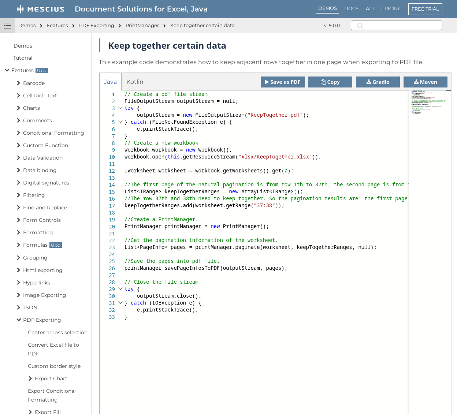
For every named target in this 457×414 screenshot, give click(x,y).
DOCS (351, 8)
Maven (425, 81)
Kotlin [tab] (135, 81)
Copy (330, 81)
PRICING (391, 8)
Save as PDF (283, 81)
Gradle (378, 81)
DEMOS (327, 8)
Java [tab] (110, 81)
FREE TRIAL (425, 9)
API (370, 8)
